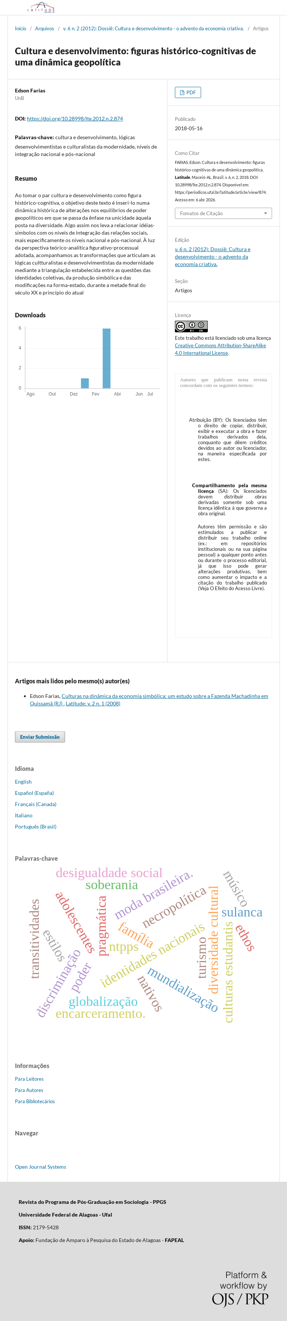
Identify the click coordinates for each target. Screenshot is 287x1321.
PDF (190, 92)
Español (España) (34, 793)
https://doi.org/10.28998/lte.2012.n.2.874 (75, 118)
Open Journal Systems (40, 1166)
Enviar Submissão (40, 737)
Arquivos (44, 28)
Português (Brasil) (35, 826)
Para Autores (29, 1090)
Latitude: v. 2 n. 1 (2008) (93, 703)
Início (20, 28)
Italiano (24, 815)
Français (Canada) (35, 804)
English (23, 781)
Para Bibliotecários (35, 1101)
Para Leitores (29, 1079)
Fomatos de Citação (201, 213)
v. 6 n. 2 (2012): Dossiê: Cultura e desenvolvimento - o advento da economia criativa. (153, 28)
